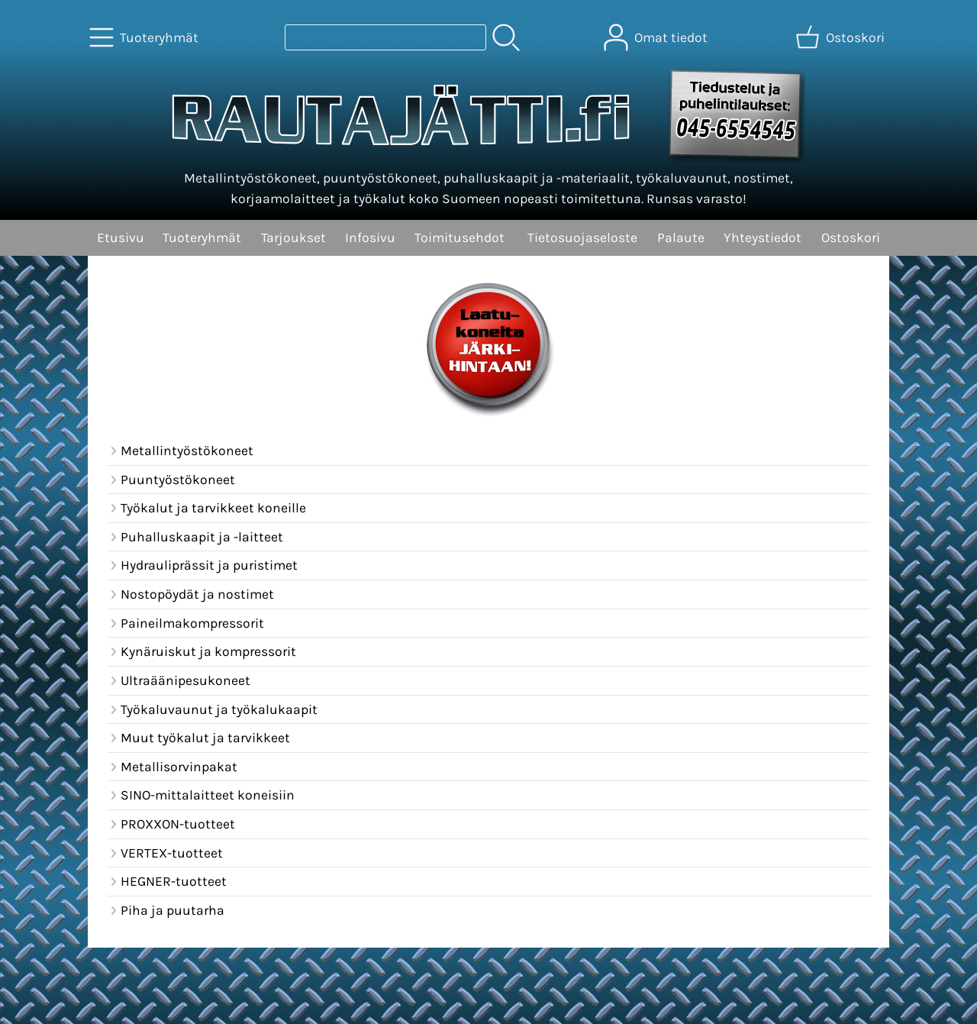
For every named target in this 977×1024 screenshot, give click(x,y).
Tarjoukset (293, 237)
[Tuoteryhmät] (145, 37)
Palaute (681, 237)
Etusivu (120, 237)
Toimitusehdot (459, 237)
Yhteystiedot (762, 237)
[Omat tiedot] (657, 37)
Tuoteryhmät (202, 237)
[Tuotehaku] (385, 37)
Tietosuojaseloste (582, 237)
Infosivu (370, 237)
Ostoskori (850, 237)
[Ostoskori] (841, 37)
